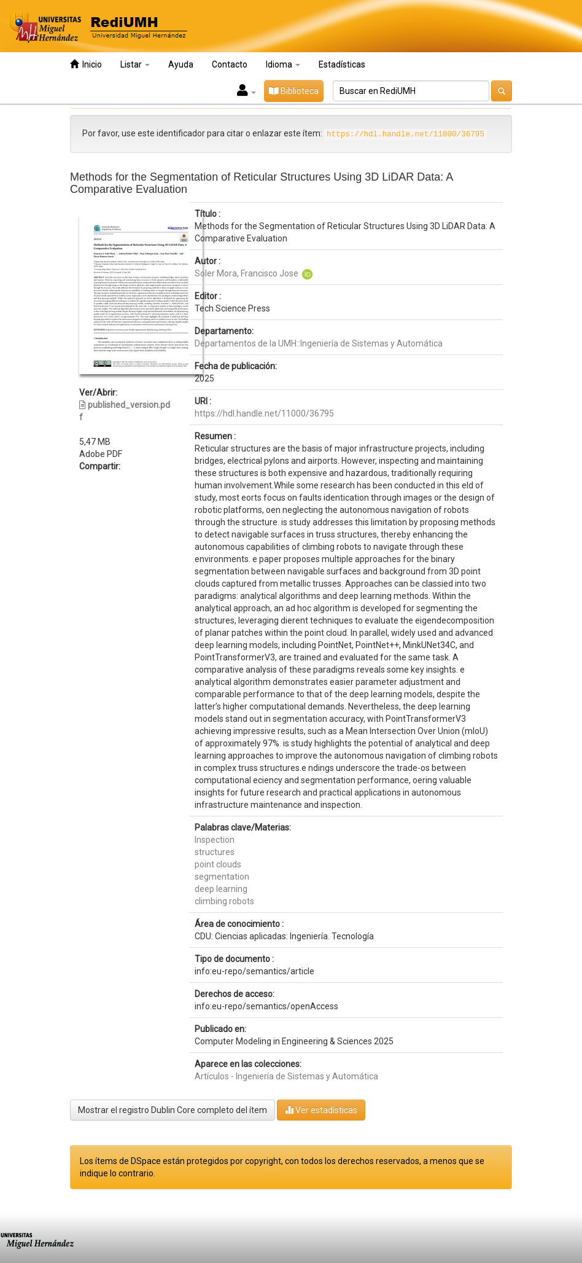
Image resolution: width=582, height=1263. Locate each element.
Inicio (86, 64)
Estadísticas (342, 64)
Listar (135, 64)
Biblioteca (294, 91)
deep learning (221, 889)
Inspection (215, 840)
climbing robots (224, 901)
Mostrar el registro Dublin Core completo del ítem (172, 1110)
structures (215, 852)
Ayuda (180, 64)
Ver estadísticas (321, 1110)
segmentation (222, 877)
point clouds (218, 864)
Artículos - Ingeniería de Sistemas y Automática (286, 1076)
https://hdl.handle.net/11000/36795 (264, 413)
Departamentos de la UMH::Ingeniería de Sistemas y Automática (319, 343)
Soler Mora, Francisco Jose (246, 273)
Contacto (229, 64)
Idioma (283, 64)
